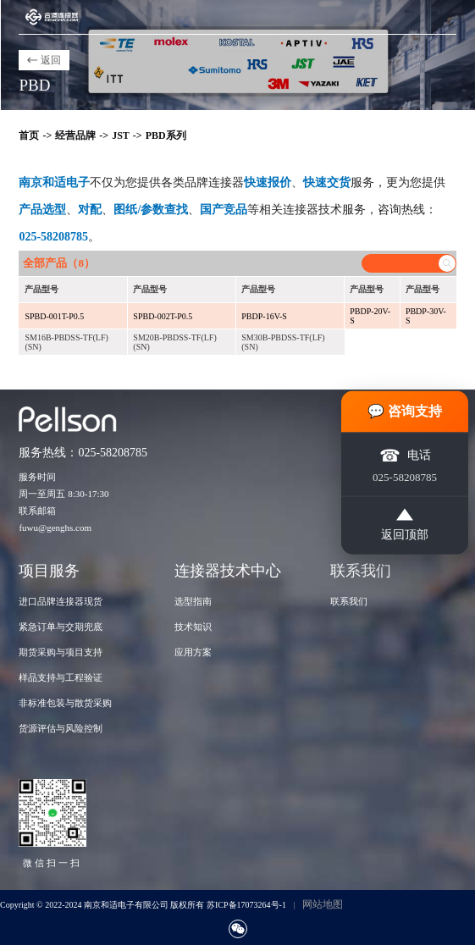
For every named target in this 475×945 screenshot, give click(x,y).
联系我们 (348, 601)
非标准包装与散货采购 (65, 703)
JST (121, 135)
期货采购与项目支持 (60, 652)
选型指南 (193, 601)
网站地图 (322, 904)
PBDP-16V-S (264, 316)
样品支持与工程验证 (60, 677)
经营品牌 (75, 135)
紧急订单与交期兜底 (60, 627)
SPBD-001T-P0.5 (54, 316)
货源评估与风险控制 (60, 728)
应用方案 (193, 652)
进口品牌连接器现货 (60, 601)
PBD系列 (166, 135)
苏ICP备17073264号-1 (246, 904)
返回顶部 (404, 525)
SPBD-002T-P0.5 (162, 316)
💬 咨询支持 (404, 411)
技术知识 (193, 627)
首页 (29, 135)
